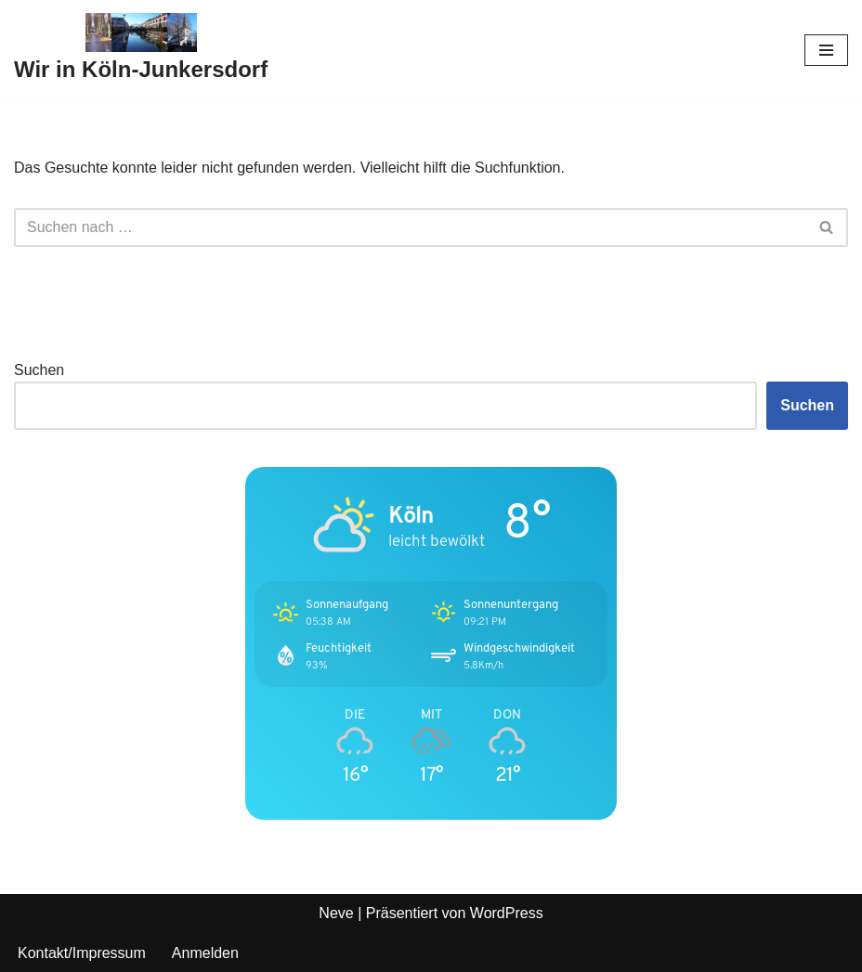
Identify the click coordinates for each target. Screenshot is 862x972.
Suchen (39, 370)
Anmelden (205, 953)
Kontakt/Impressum (82, 953)
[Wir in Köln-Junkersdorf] (141, 50)
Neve (336, 913)
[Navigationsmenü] (826, 50)
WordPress (506, 913)
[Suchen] (410, 227)
